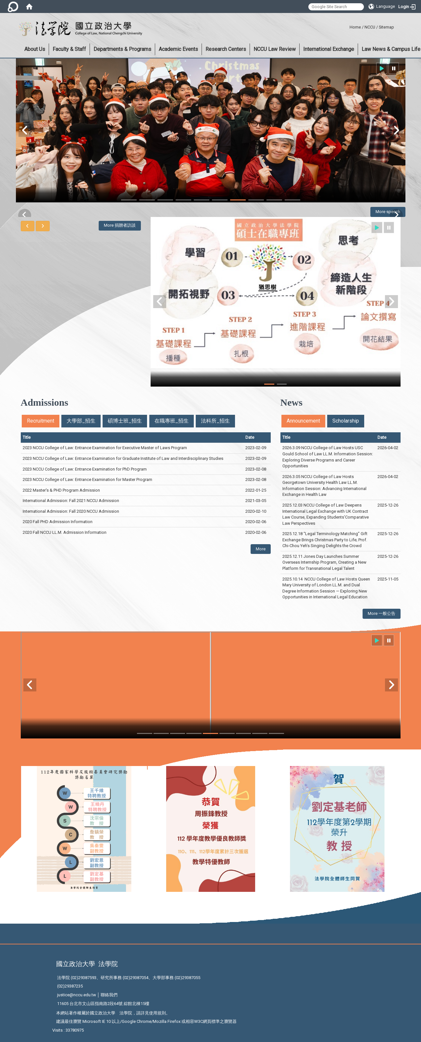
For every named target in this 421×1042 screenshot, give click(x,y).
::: (347, 26)
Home (355, 27)
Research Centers (225, 49)
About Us (34, 49)
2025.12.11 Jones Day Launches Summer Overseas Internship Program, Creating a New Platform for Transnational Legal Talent (324, 562)
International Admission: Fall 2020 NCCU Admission (71, 511)
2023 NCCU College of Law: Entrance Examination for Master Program (88, 479)
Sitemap (386, 27)
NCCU (370, 27)
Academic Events (178, 49)
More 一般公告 (381, 613)
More (261, 548)
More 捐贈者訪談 (120, 225)
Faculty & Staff (69, 49)
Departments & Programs (122, 49)
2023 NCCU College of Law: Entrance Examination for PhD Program (85, 469)
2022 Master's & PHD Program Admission (61, 490)
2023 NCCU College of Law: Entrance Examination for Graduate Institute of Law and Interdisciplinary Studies (123, 458)
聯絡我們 (109, 994)
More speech (388, 211)
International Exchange (328, 49)
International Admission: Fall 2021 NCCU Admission (71, 500)
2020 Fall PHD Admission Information (58, 521)
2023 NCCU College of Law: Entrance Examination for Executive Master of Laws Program (105, 447)
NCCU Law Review (275, 49)
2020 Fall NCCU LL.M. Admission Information (64, 532)
